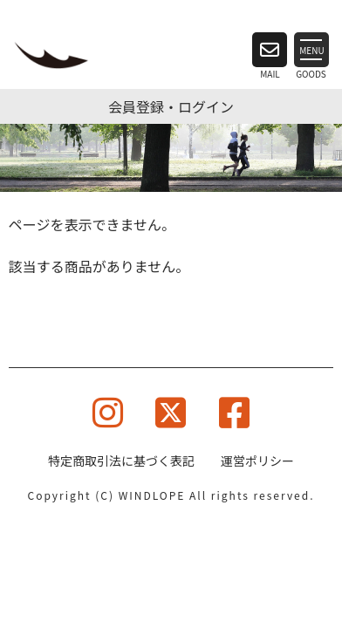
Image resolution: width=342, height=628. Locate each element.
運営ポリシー (257, 460)
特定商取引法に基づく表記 (121, 460)
